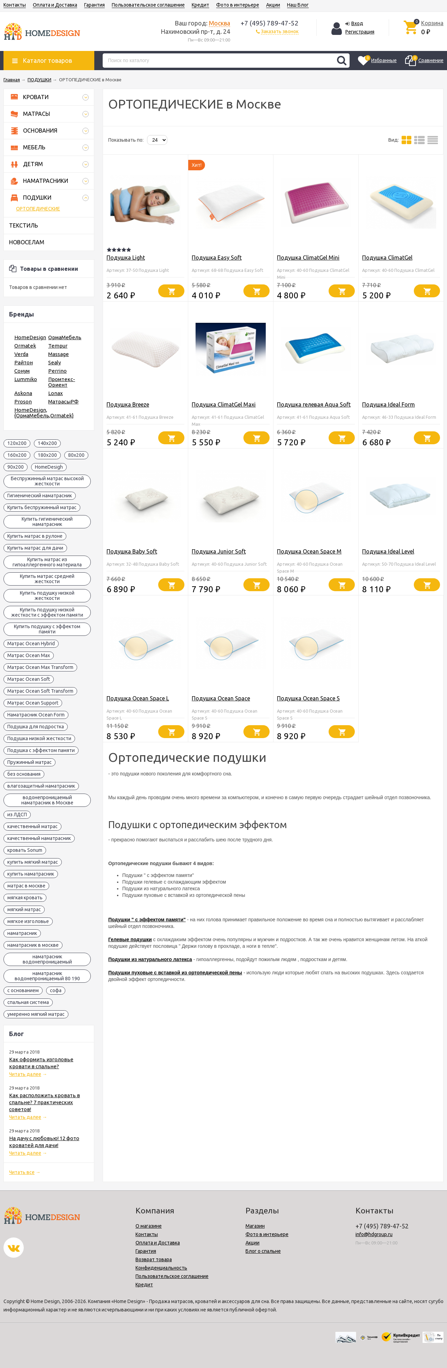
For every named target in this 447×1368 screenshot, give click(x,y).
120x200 (17, 443)
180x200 (47, 455)
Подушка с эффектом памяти (41, 750)
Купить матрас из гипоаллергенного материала (47, 562)
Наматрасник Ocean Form (36, 715)
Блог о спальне (263, 1251)
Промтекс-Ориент (61, 382)
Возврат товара (153, 1259)
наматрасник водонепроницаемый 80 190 (47, 976)
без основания (24, 774)
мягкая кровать (25, 897)
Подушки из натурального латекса (150, 959)
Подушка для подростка (35, 726)
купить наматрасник (30, 874)
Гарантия (94, 5)
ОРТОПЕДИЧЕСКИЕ (38, 208)
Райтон (23, 362)
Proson (23, 401)
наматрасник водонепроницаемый (47, 959)
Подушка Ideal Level (388, 551)
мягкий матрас (24, 909)
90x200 (15, 467)
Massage (58, 354)
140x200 (47, 443)
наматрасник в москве (33, 945)
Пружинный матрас (29, 762)
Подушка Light (126, 257)
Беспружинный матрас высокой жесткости (47, 481)
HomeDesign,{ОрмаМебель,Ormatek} (44, 412)
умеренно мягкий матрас (36, 1014)
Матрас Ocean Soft (28, 679)
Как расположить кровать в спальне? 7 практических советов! (44, 1102)
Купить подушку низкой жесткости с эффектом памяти (47, 612)
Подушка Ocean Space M (309, 551)
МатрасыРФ (63, 401)
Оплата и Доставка (55, 5)
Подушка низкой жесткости (39, 738)
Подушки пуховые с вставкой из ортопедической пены (175, 972)
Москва (219, 23)
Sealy (54, 362)
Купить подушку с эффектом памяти (47, 629)
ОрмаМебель (64, 337)
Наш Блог (298, 5)
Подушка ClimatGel (387, 257)
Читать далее (25, 1074)
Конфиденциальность (161, 1268)
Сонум (22, 371)
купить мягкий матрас (32, 862)
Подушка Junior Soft (219, 551)
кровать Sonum (24, 850)
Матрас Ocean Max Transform (40, 667)
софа (55, 990)
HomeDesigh (49, 467)
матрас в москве (26, 886)
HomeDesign (30, 337)
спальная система (28, 1002)
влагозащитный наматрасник (41, 786)
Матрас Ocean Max (28, 655)
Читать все (22, 1172)
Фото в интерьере (237, 5)
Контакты (14, 5)
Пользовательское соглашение (148, 5)
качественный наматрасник (39, 838)
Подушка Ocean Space (221, 698)
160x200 (17, 455)
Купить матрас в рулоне (35, 536)
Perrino (57, 371)
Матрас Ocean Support (32, 703)
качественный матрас (32, 826)
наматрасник (22, 933)
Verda (21, 354)
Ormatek (25, 346)
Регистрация (359, 32)
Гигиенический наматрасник (39, 495)
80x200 (76, 455)
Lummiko (25, 379)
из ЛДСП (17, 814)
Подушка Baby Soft (132, 551)
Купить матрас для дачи (35, 548)
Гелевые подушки (130, 939)
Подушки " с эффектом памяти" (147, 919)
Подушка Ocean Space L (138, 698)
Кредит (200, 5)
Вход (357, 23)
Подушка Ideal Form (388, 404)
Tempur (57, 346)
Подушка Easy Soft (217, 257)
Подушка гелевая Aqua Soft (314, 404)
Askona (23, 393)
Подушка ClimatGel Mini (308, 257)
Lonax (55, 393)
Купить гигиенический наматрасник (47, 521)
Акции (273, 5)
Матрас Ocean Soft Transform (40, 691)
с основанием (23, 990)
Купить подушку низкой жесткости (47, 595)
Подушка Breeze (128, 404)
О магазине (148, 1226)
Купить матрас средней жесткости (47, 578)
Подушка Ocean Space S (308, 698)
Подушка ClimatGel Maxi (224, 404)
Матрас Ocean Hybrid (31, 643)
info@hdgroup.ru (374, 1234)
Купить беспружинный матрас (41, 507)
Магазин (255, 1226)
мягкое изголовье (28, 921)
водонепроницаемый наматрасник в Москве (47, 800)
